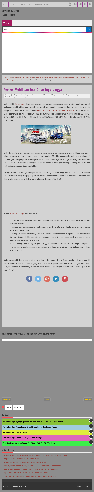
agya (17, 95)
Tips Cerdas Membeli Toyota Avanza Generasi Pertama (26, 473)
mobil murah (33, 95)
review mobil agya (50, 95)
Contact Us (14, 4)
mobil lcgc (26, 95)
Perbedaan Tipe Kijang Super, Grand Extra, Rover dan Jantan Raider (30, 427)
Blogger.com (87, 486)
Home (47, 399)
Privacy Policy (25, 4)
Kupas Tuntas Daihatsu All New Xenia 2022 (21, 459)
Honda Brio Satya (44, 111)
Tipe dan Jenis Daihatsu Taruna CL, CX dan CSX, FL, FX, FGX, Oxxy (29, 443)
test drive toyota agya (10, 97)
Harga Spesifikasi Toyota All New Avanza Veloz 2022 (25, 462)
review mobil (41, 95)
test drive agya (75, 95)
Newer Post (6, 399)
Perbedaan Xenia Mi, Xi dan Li (15, 433)
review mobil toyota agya (63, 95)
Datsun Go (70, 111)
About (5, 4)
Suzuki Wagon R (58, 111)
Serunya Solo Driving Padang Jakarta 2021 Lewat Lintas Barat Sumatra (32, 466)
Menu (6, 23)
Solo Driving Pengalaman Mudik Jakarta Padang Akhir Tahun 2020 (30, 476)
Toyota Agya (20, 104)
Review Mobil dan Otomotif (11, 13)
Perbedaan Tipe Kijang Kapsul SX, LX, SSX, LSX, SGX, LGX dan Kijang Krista (33, 422)
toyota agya (24, 97)
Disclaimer (37, 4)
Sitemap (47, 4)
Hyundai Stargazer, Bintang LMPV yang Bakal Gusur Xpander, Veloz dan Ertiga (35, 455)
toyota (18, 97)
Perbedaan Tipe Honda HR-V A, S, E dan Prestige (22, 438)
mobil (20, 95)
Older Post (88, 399)
